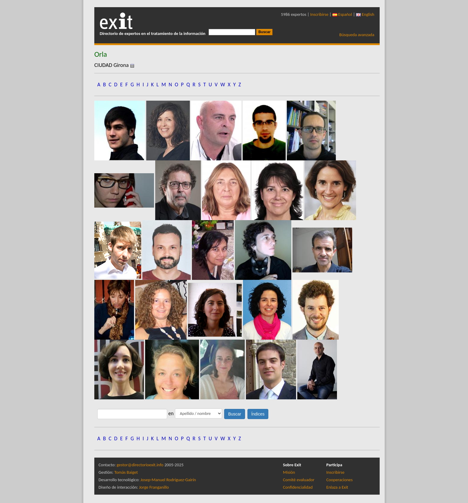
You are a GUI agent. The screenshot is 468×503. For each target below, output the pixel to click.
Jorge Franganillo (154, 487)
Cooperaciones (339, 479)
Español (342, 14)
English (365, 14)
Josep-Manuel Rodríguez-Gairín (168, 479)
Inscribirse (319, 14)
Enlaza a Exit (337, 487)
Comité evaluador (298, 479)
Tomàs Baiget (126, 472)
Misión (289, 472)
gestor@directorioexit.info (140, 464)
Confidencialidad (297, 487)
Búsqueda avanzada (356, 34)
